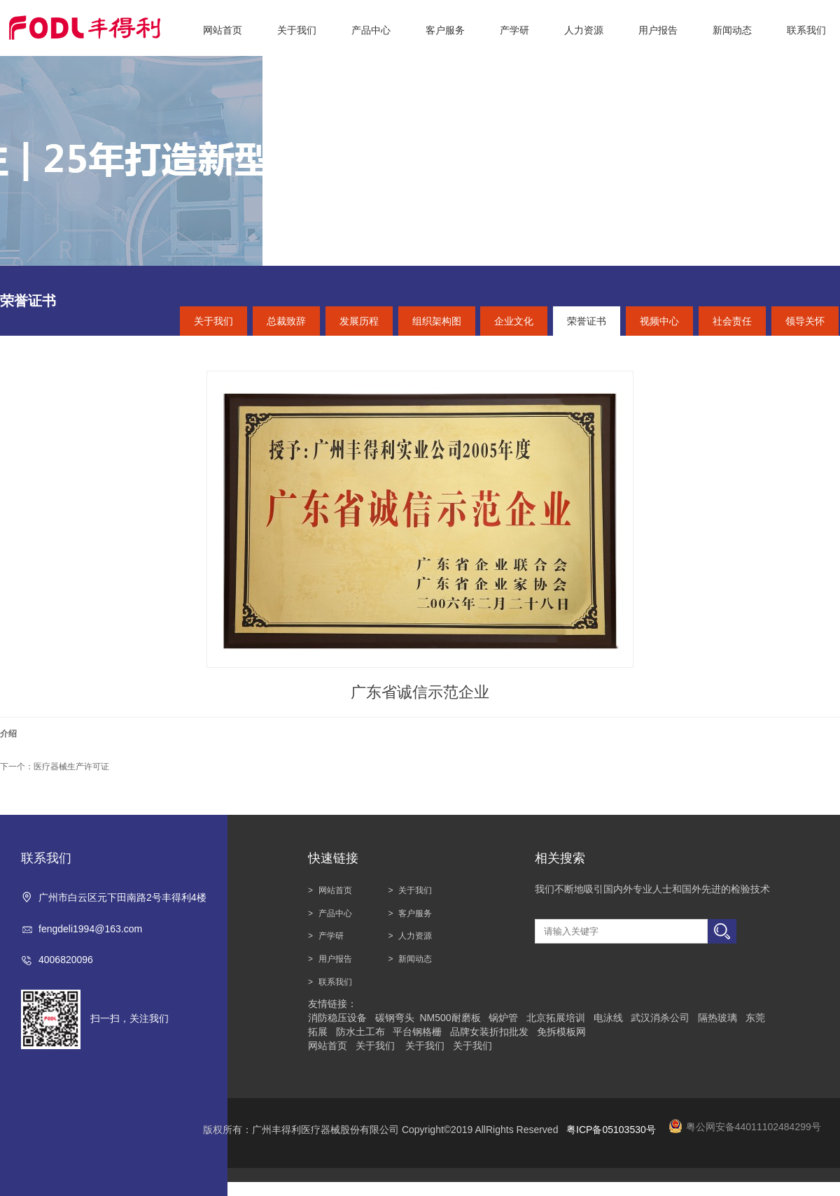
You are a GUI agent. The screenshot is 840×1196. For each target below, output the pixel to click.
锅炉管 (503, 1017)
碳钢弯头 (394, 1017)
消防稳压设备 (337, 1017)
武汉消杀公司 (660, 1017)
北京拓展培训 (555, 1017)
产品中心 (335, 913)
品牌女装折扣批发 (489, 1031)
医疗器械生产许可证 (71, 766)
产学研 (331, 936)
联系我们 (335, 982)
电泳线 (608, 1017)
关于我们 (415, 890)
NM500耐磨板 (449, 1017)
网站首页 (335, 890)
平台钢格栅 (417, 1031)
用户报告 (335, 959)
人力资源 (415, 936)
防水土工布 (360, 1031)
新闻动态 (415, 959)
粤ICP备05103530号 (611, 1129)
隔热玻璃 (717, 1017)
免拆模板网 (561, 1031)
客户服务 (415, 913)
